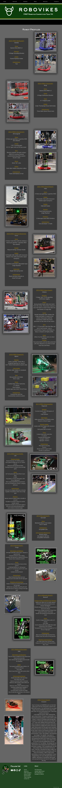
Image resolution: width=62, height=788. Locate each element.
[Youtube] (12, 770)
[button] (14, 1)
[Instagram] (17, 770)
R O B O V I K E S (38, 10)
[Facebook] (14, 770)
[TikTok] (19, 770)
